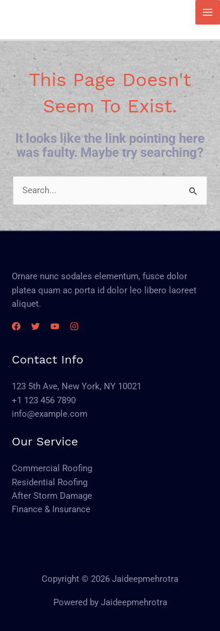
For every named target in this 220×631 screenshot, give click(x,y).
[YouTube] (54, 326)
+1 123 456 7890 (44, 400)
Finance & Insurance (51, 509)
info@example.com (49, 414)
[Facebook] (16, 326)
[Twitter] (35, 326)
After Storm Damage (52, 496)
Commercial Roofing (52, 468)
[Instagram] (74, 326)
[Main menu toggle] (207, 12)
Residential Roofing (49, 482)
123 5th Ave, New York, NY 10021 (76, 386)
